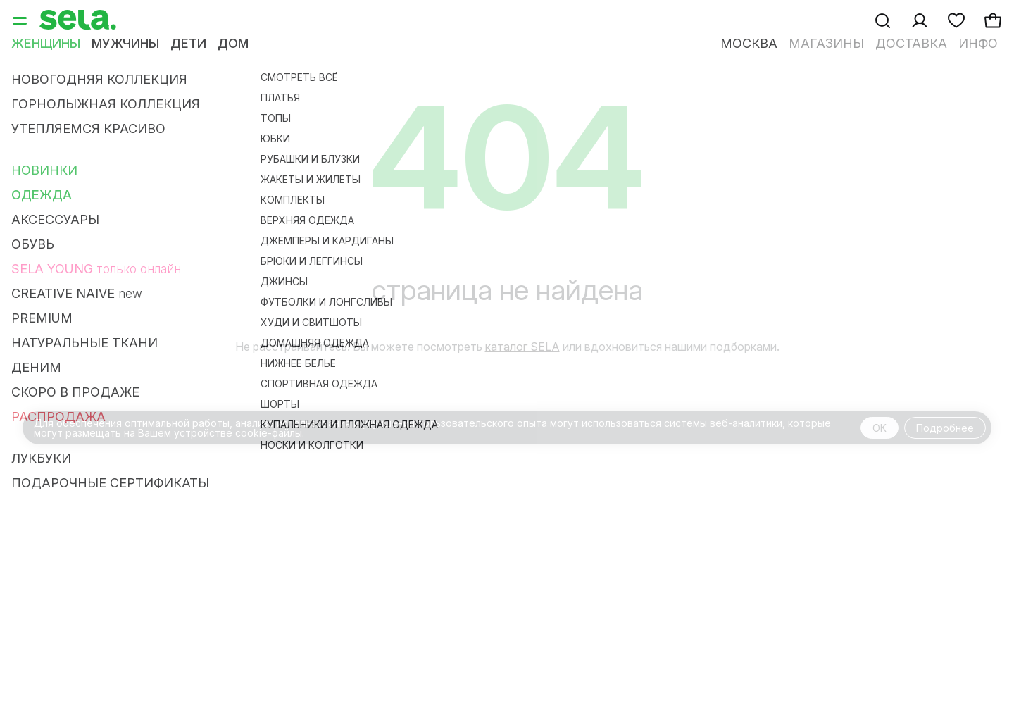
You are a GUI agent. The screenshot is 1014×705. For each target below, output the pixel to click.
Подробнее (945, 428)
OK (879, 428)
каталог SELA (522, 346)
